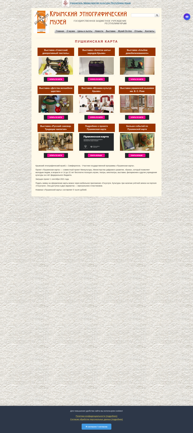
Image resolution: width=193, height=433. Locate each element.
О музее (71, 31)
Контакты (149, 31)
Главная (60, 31)
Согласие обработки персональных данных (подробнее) (96, 419)
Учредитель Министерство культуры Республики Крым (100, 3)
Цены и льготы (85, 31)
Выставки (110, 31)
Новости (99, 31)
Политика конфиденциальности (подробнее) (96, 416)
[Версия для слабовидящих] (187, 16)
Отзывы (138, 31)
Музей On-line (125, 31)
